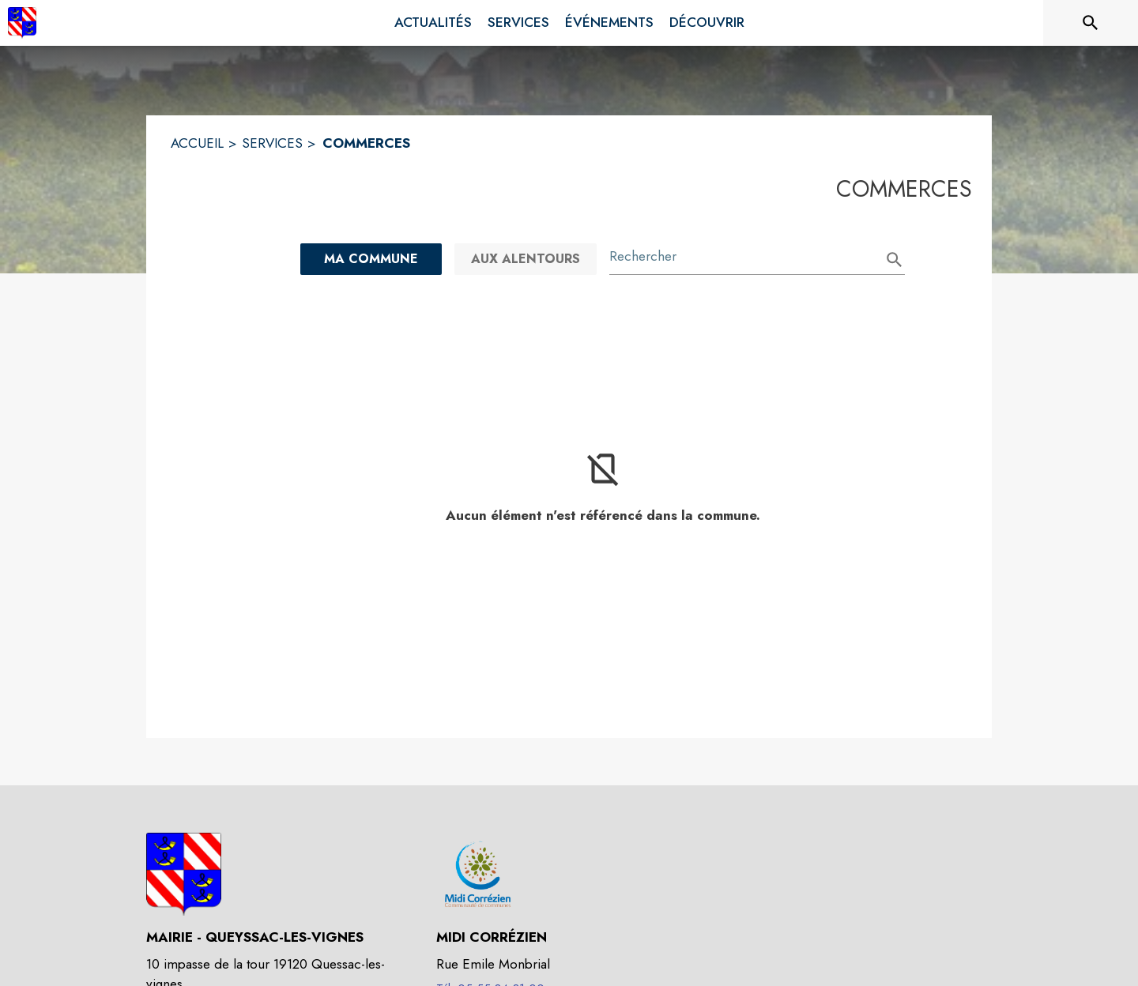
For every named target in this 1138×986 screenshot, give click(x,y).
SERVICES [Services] (272, 143)
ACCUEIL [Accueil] (197, 143)
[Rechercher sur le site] (1090, 23)
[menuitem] (433, 23)
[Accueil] (22, 23)
